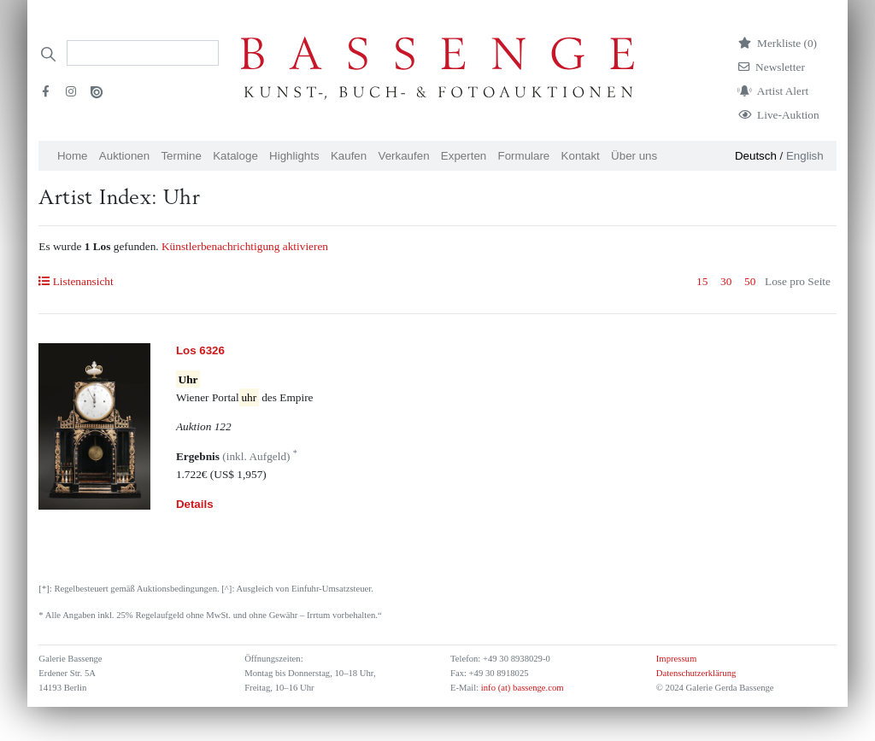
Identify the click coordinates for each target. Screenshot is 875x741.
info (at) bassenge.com (521, 687)
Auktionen (124, 155)
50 (749, 281)
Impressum (676, 658)
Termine (181, 155)
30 (725, 281)
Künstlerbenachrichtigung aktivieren (244, 246)
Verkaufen (404, 155)
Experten (463, 155)
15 (702, 281)
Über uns (634, 155)
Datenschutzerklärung (696, 673)
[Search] (143, 53)
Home (72, 155)
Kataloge (235, 155)
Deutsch (756, 155)
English (805, 155)
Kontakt (580, 155)
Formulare (524, 155)
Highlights (294, 155)
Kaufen (349, 155)
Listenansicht (75, 281)
